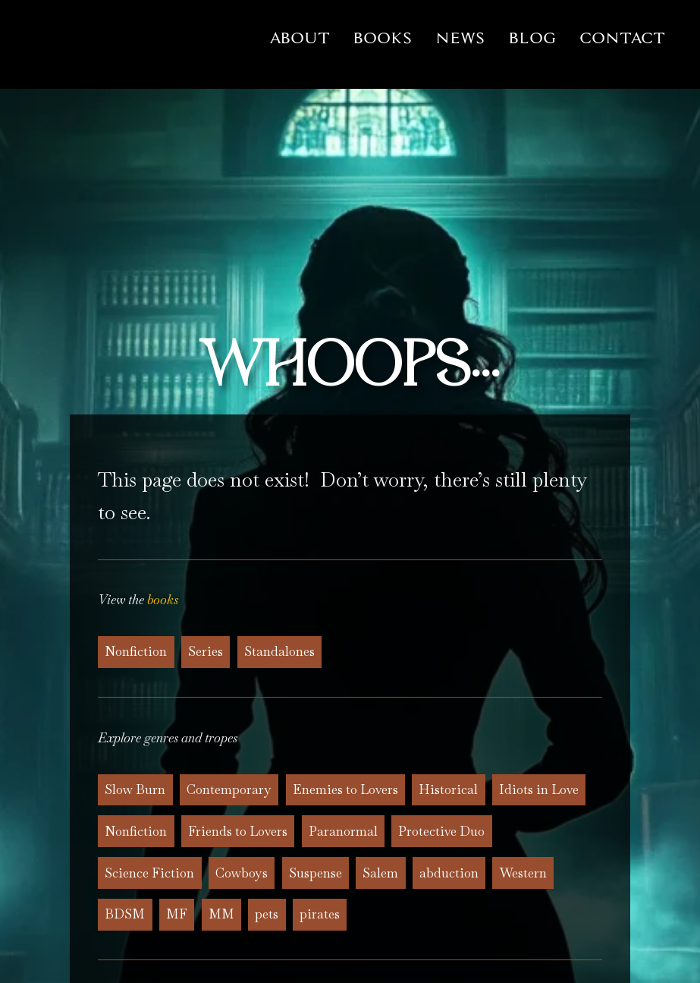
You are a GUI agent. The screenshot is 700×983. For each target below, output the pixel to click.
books (162, 599)
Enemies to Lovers (345, 789)
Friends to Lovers (237, 831)
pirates (320, 914)
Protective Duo (441, 831)
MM (221, 914)
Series (205, 651)
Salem (380, 873)
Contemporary (229, 789)
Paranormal (343, 831)
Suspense (315, 873)
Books (383, 38)
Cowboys (241, 873)
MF (176, 914)
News (460, 38)
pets (266, 914)
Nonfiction (136, 651)
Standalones (279, 651)
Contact (622, 38)
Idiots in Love (539, 789)
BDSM (125, 914)
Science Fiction (149, 873)
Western (523, 873)
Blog (532, 38)
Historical (448, 789)
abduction (449, 873)
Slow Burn (135, 789)
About (300, 38)
